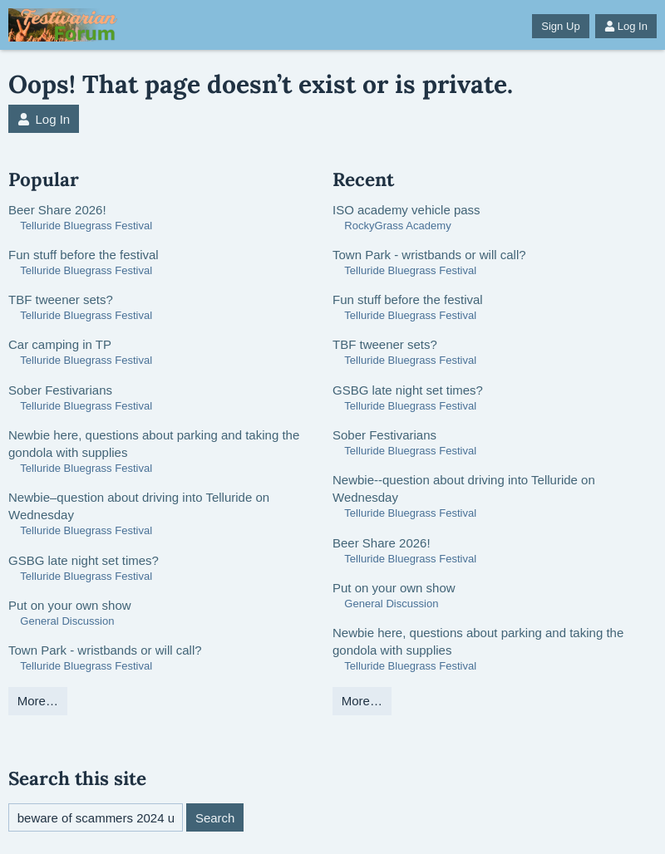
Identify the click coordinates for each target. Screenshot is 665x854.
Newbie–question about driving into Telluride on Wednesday (138, 506)
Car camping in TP (59, 344)
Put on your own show (69, 605)
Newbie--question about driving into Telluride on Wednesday (463, 488)
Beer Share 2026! (57, 210)
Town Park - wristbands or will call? (105, 650)
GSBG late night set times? (83, 560)
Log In (626, 26)
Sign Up (560, 26)
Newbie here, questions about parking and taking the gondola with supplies (153, 443)
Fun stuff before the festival (83, 255)
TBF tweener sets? (60, 299)
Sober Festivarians (60, 390)
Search (215, 818)
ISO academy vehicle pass (406, 210)
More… (37, 701)
